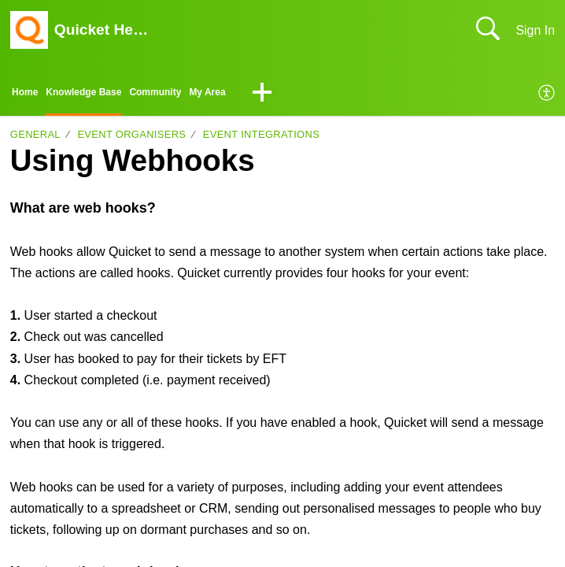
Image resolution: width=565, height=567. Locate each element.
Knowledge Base (104, 95)
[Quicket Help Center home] (29, 30)
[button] (325, 96)
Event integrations (261, 140)
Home (29, 95)
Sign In (535, 30)
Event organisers (131, 140)
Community (197, 95)
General (35, 140)
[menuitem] (547, 96)
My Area (264, 95)
